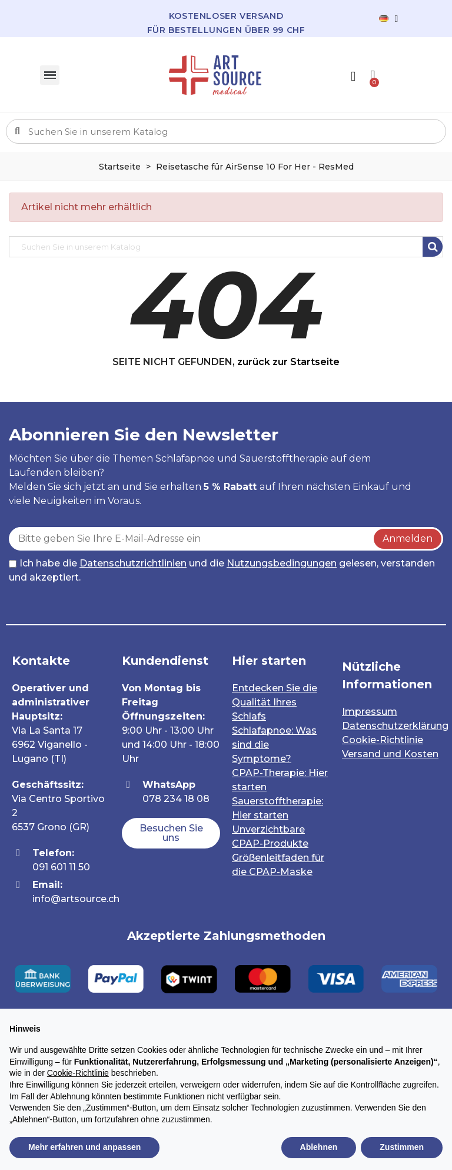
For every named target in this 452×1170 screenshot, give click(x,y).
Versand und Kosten (390, 754)
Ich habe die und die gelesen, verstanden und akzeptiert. (222, 570)
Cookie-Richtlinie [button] (78, 1073)
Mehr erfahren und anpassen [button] (84, 1147)
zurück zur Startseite (288, 361)
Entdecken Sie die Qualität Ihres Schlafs (274, 702)
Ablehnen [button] (319, 1147)
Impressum (369, 711)
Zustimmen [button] (402, 1147)
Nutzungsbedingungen (282, 563)
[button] (171, 833)
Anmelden (408, 538)
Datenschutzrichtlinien (133, 563)
